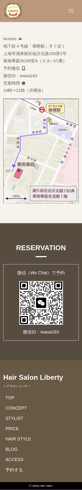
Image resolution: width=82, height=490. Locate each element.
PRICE (12, 428)
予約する (14, 469)
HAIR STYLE (18, 439)
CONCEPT (16, 408)
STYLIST (14, 418)
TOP (9, 397)
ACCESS (14, 459)
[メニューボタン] (71, 11)
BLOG (11, 449)
